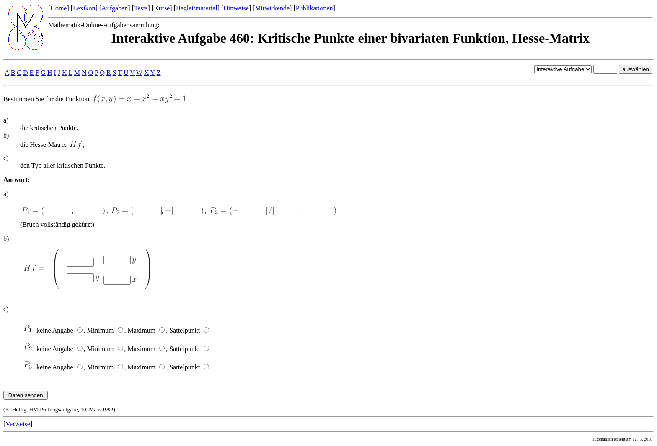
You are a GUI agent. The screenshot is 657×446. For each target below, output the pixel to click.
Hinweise (235, 8)
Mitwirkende (272, 8)
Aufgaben (114, 8)
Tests (141, 8)
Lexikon (84, 8)
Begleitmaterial (196, 8)
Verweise (17, 424)
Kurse (162, 8)
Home (58, 8)
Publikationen (314, 8)
